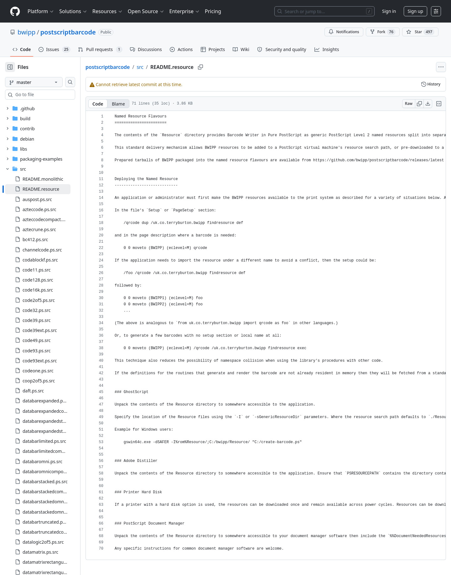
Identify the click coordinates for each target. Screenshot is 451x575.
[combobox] (52, 94)
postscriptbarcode (68, 32)
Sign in (389, 11)
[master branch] (44, 82)
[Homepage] (15, 11)
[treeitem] (48, 189)
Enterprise (184, 11)
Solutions (73, 11)
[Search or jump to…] (324, 11)
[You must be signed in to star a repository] (420, 32)
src (160, 67)
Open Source (146, 11)
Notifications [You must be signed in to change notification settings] (344, 31)
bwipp (26, 32)
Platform (41, 11)
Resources (107, 11)
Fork (383, 32)
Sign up (415, 11)
